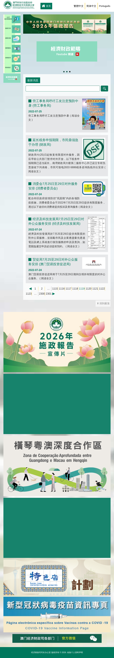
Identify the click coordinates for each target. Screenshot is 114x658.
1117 (68, 288)
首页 (46, 6)
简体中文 (91, 6)
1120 (88, 288)
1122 (102, 288)
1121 (95, 288)
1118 (75, 288)
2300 (42, 293)
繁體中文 (79, 6)
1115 (55, 288)
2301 (49, 293)
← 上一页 (29, 288)
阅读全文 (33, 171)
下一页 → (55, 293)
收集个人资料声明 (75, 652)
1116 (62, 288)
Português (104, 6)
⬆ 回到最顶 (103, 303)
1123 (29, 293)
